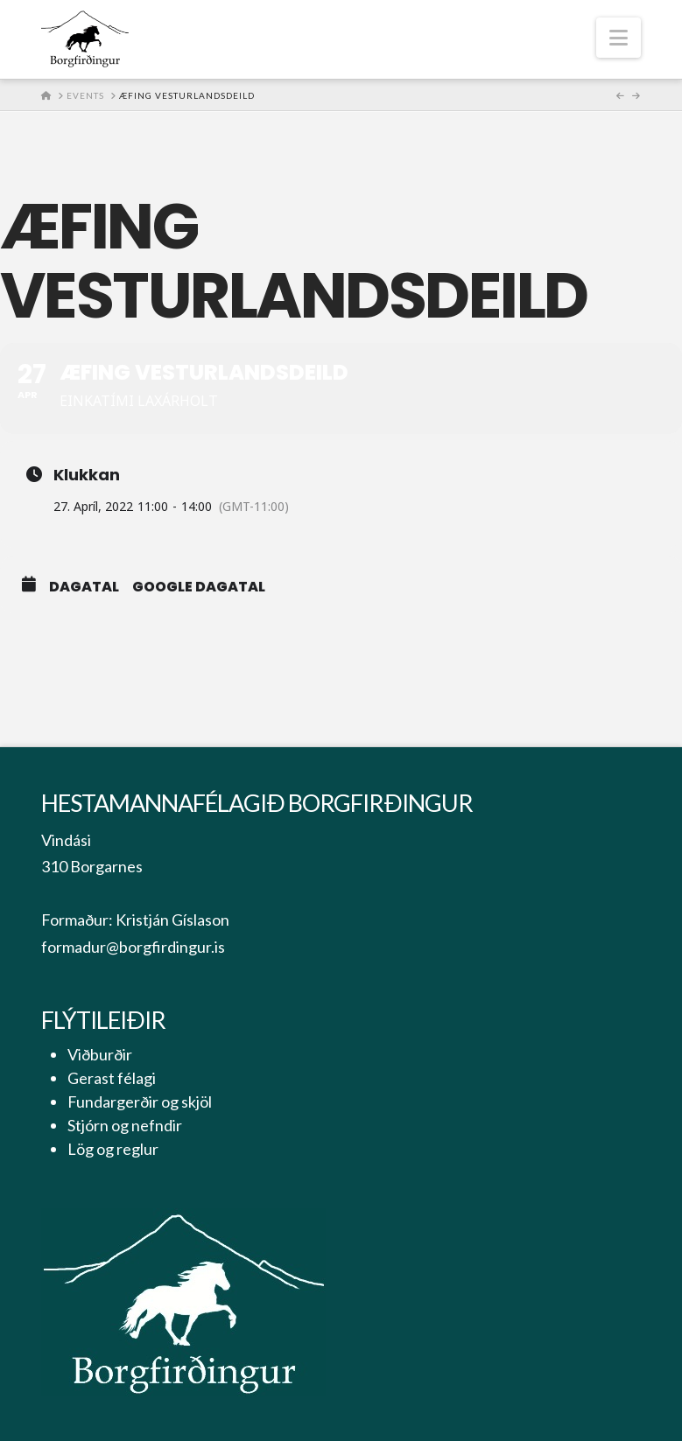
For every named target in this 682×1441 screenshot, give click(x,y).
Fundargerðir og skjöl (139, 1101)
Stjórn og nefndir (124, 1125)
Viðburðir (99, 1054)
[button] (618, 37)
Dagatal (84, 587)
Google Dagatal (198, 587)
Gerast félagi (111, 1078)
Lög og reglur (112, 1148)
